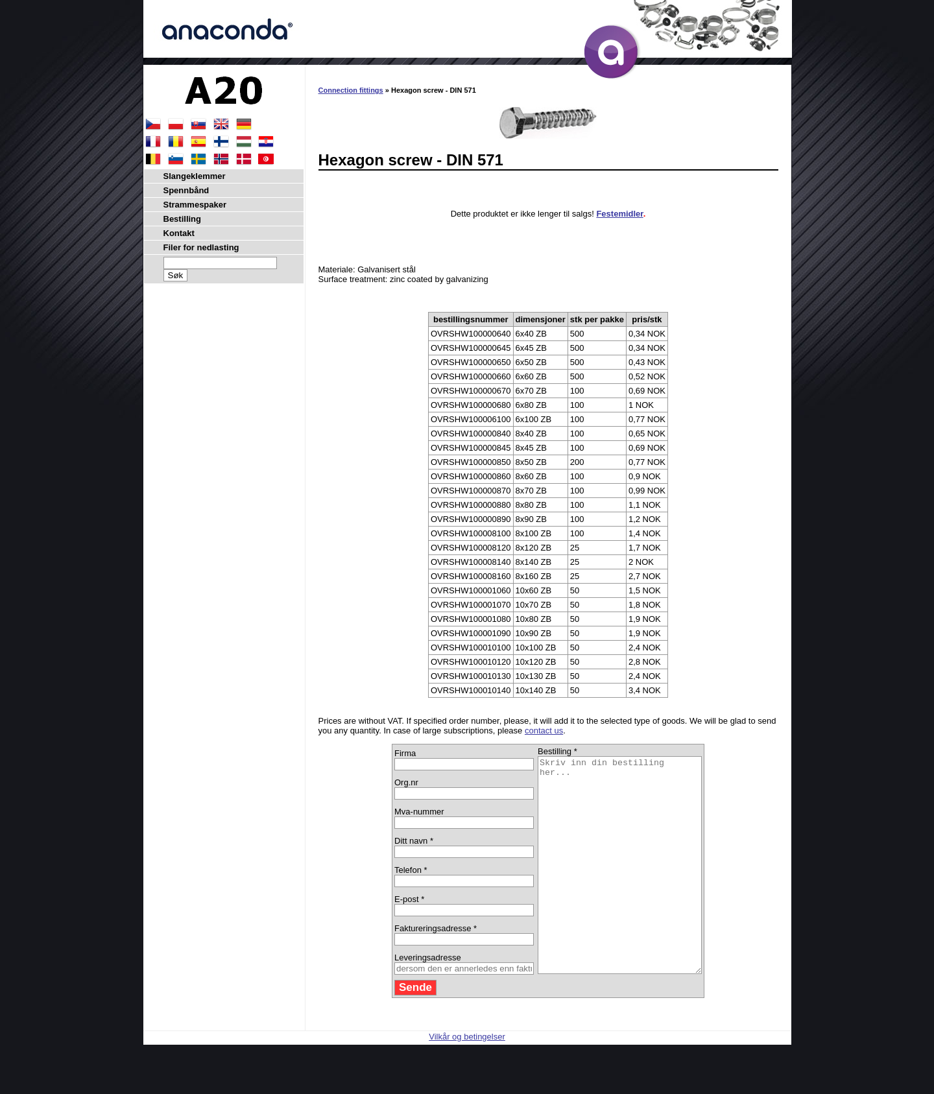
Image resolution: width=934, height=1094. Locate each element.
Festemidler (619, 214)
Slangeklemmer (194, 176)
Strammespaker (195, 204)
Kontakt (179, 233)
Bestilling (182, 219)
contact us (544, 730)
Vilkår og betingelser (467, 1079)
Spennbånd (186, 190)
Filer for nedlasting (201, 247)
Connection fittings (350, 90)
